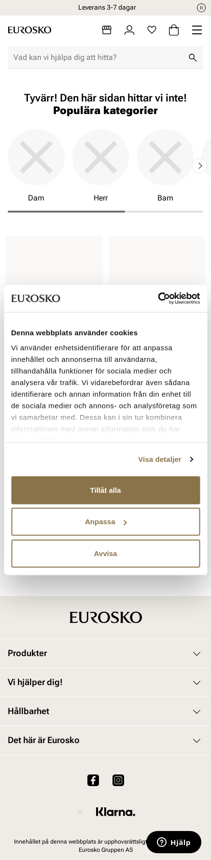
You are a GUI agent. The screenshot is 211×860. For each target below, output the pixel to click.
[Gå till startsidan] (29, 29)
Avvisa (105, 553)
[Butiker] (107, 30)
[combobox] (98, 57)
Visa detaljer (159, 459)
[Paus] (201, 7)
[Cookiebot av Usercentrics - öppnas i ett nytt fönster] (157, 298)
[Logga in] (129, 30)
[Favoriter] (152, 30)
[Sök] (192, 57)
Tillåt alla (105, 490)
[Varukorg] (174, 30)
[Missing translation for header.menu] (197, 30)
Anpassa (106, 521)
